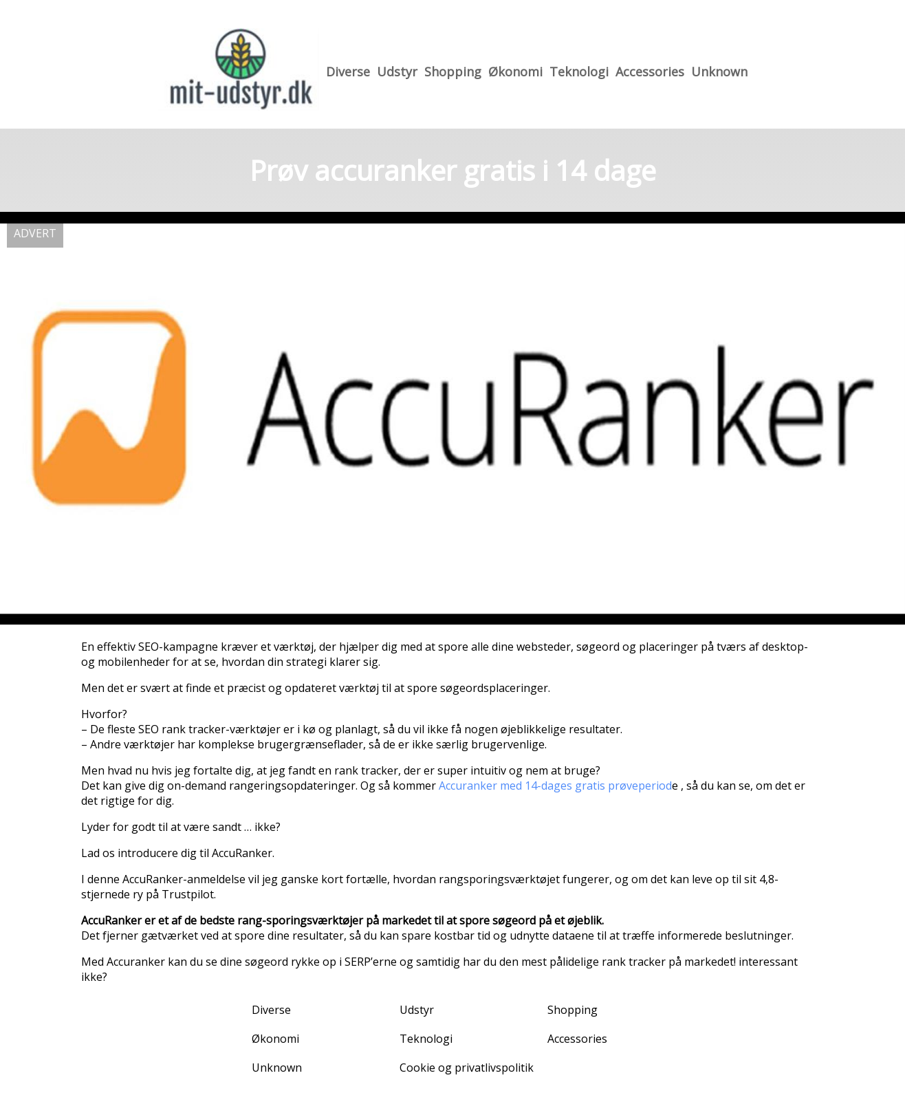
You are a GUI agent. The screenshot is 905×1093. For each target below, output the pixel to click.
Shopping (452, 71)
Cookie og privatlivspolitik (467, 1067)
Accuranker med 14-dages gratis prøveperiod (555, 785)
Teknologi (579, 71)
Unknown (719, 71)
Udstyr (397, 71)
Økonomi (515, 71)
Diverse (348, 71)
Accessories (649, 71)
